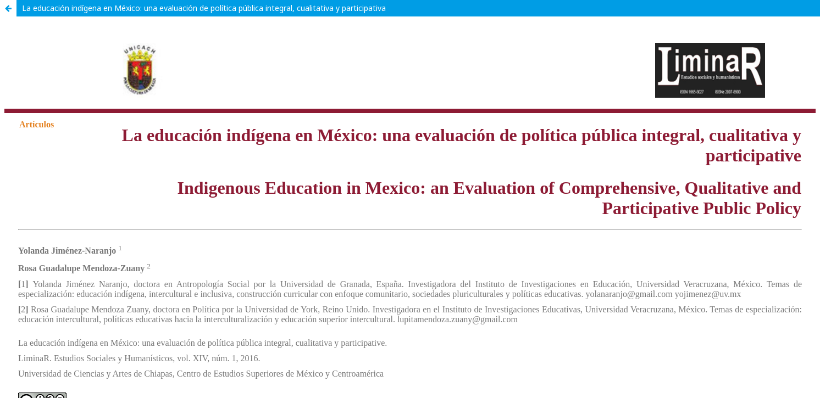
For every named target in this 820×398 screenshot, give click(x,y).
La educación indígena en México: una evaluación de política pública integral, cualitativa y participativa (204, 8)
